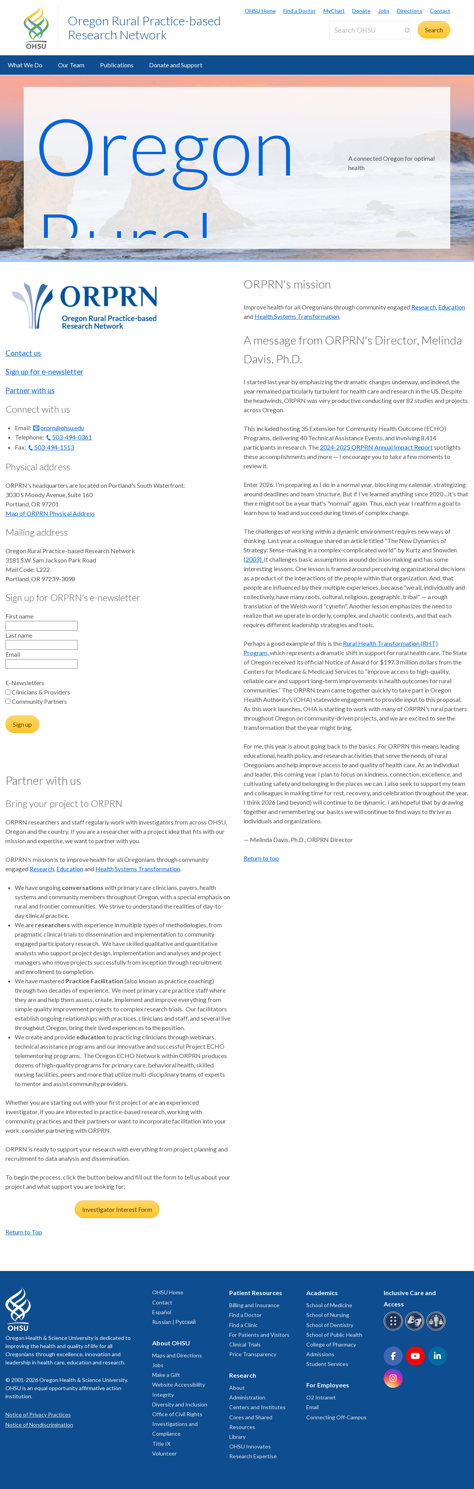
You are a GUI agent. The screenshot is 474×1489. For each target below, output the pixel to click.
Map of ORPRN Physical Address (50, 513)
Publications (116, 65)
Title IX (161, 1443)
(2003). (254, 559)
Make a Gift (166, 1374)
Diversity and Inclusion (179, 1404)
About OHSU (171, 1343)
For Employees (327, 1385)
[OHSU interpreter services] (437, 1329)
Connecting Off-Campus (336, 1417)
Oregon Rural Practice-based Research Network (144, 27)
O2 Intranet (321, 1397)
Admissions (320, 1354)
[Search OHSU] (370, 30)
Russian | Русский (174, 1321)
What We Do (25, 65)
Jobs (384, 10)
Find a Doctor (299, 10)
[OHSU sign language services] (416, 1329)
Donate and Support (175, 65)
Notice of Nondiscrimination (39, 1424)
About (237, 1387)
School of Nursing (327, 1314)
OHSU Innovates (250, 1446)
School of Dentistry (329, 1325)
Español (161, 1312)
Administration (247, 1397)
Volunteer (164, 1453)
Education (69, 868)
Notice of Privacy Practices (38, 1414)
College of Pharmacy (331, 1344)
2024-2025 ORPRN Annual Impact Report (376, 447)
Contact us (23, 353)
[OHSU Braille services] (394, 1329)
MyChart (334, 10)
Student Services (327, 1364)
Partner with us (29, 390)
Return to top (261, 858)
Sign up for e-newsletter (44, 371)
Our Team (71, 65)
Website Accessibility (178, 1384)
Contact (440, 10)
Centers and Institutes (257, 1407)
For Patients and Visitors (259, 1334)
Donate (361, 10)
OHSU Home (260, 10)
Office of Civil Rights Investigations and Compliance (177, 1424)
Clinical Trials (245, 1344)
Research (42, 868)
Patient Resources (255, 1292)
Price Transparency (252, 1354)
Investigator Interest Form (117, 1209)
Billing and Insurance (254, 1305)
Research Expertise (253, 1456)
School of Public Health (334, 1334)
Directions (409, 10)
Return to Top (23, 1232)
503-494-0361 (72, 437)
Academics (322, 1292)
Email (312, 1407)
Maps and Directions (177, 1355)
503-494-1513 (54, 447)
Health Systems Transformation (137, 868)
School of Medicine (329, 1305)
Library (237, 1436)
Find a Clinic (243, 1325)
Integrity (163, 1394)
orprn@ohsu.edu (62, 427)
